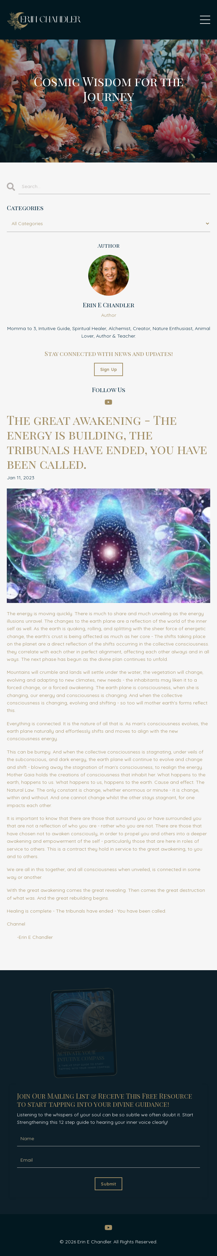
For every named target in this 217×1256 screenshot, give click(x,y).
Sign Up (108, 369)
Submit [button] (108, 1184)
